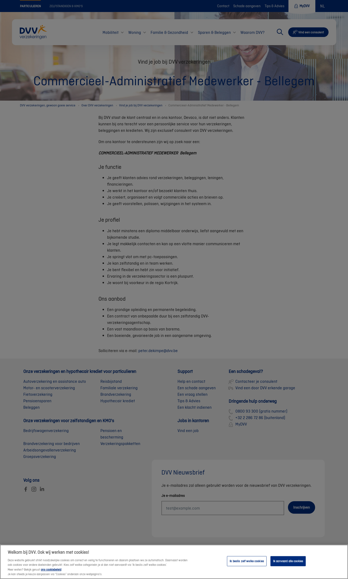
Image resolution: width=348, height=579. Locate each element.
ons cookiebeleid (51, 574)
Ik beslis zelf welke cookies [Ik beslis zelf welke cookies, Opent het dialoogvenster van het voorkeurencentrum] (247, 566)
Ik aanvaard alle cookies (288, 566)
